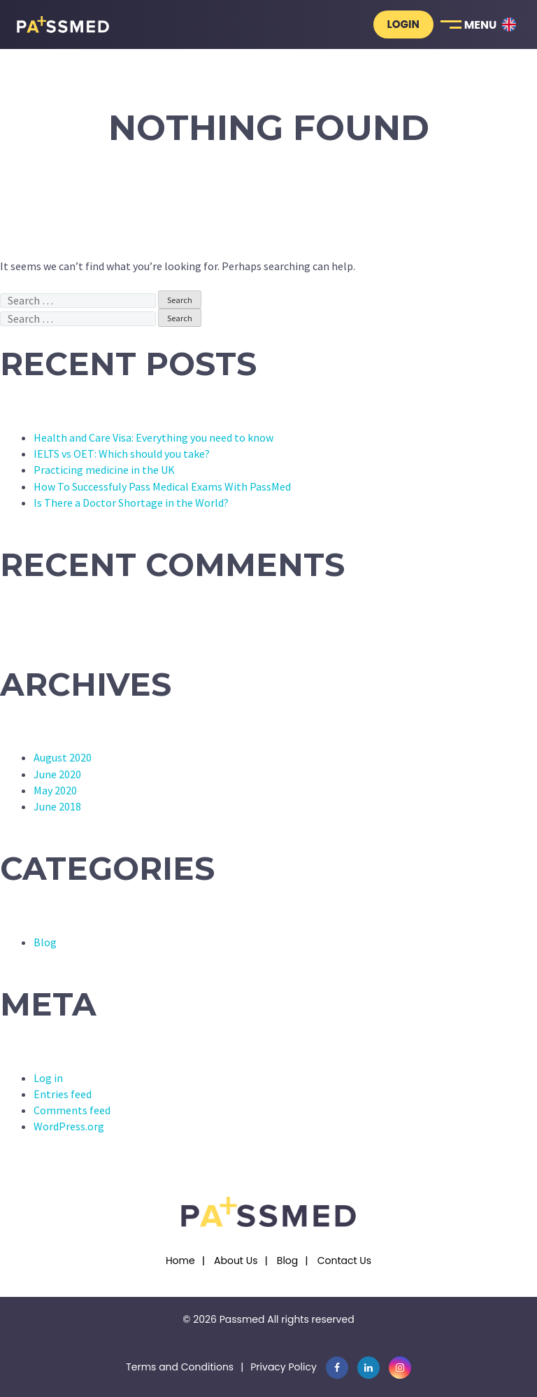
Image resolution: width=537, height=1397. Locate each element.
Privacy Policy (283, 1367)
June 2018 (57, 806)
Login (403, 24)
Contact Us (344, 1261)
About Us (235, 1261)
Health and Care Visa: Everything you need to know (153, 437)
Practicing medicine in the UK (104, 470)
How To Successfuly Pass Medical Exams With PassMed (162, 486)
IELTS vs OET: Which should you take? (122, 454)
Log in (48, 1078)
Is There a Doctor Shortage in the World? (131, 503)
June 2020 (57, 774)
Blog (45, 942)
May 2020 (55, 790)
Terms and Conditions (180, 1367)
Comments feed (72, 1110)
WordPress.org (69, 1126)
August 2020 (63, 757)
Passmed (242, 1319)
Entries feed (63, 1094)
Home (180, 1261)
